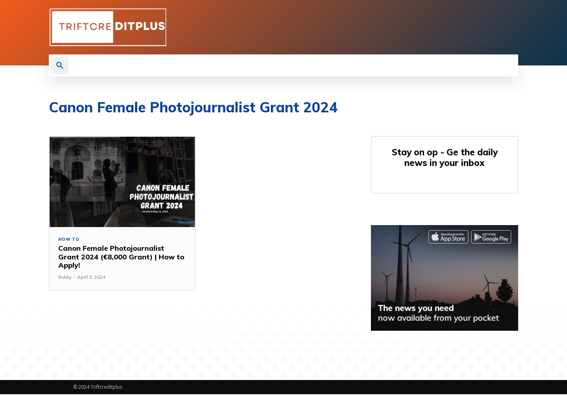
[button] (60, 65)
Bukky (64, 277)
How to (69, 239)
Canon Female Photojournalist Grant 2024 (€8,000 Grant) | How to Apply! (121, 257)
